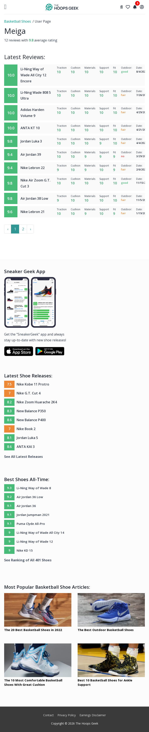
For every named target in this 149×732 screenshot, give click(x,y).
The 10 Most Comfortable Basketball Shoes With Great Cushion (33, 682)
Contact (48, 715)
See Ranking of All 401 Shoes (27, 560)
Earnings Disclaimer (92, 715)
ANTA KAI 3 (26, 446)
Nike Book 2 (26, 428)
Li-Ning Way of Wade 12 (35, 541)
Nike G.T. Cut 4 (28, 393)
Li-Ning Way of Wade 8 (34, 488)
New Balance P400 (31, 420)
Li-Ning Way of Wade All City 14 (40, 532)
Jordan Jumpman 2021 (33, 515)
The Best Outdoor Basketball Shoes (106, 630)
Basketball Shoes (17, 21)
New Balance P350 (31, 411)
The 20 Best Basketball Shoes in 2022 (33, 630)
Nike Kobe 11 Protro (33, 384)
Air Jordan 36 (26, 506)
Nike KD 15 (25, 550)
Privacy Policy (66, 715)
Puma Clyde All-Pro (31, 523)
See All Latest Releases (23, 456)
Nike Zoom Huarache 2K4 (37, 402)
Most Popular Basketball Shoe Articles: (47, 587)
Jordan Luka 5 (27, 437)
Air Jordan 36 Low (30, 497)
